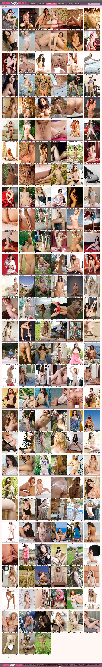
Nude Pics (49, 0)
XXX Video (13, 0)
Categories (61, 3)
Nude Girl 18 (42, 0)
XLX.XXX (20, 0)
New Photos (33, 3)
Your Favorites (51, 3)
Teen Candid (26, 0)
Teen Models (34, 0)
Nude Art (56, 0)
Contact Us (61, 666)
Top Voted (41, 3)
